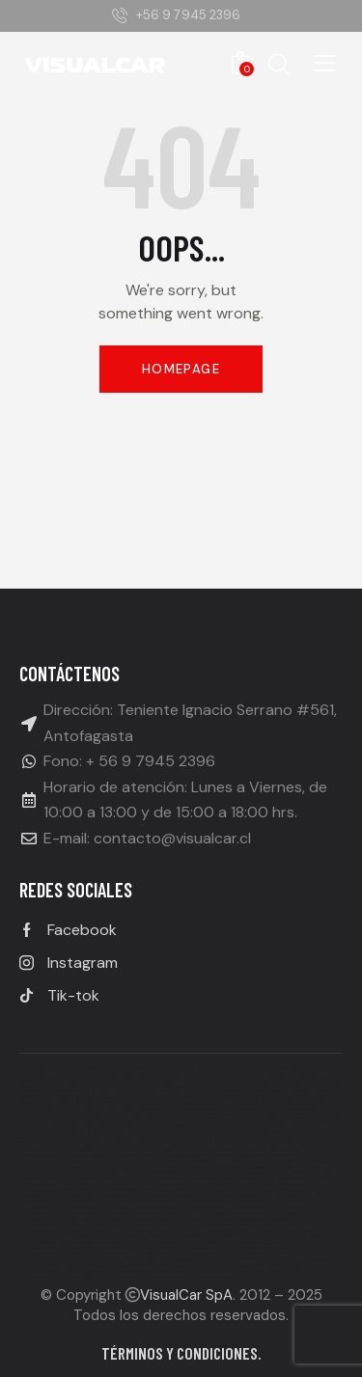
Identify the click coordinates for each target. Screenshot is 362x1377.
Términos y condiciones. (181, 1353)
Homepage (181, 369)
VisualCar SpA (186, 1295)
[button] (325, 62)
